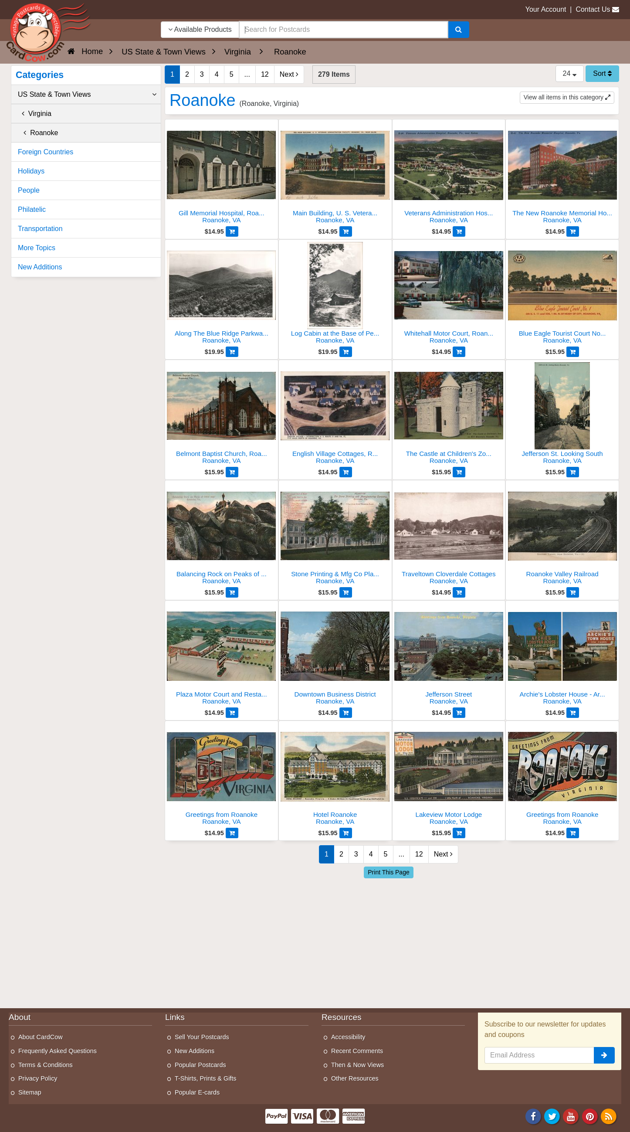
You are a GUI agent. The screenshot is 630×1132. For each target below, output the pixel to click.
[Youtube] (571, 1116)
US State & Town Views (87, 94)
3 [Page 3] (202, 74)
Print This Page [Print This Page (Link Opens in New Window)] (388, 872)
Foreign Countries (45, 152)
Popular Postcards (200, 1064)
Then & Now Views (357, 1064)
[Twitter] (552, 1116)
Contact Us (593, 9)
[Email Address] (539, 1055)
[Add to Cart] (232, 231)
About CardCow (40, 1036)
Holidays (31, 171)
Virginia (34, 113)
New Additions (40, 267)
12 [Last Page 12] (265, 74)
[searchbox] (343, 29)
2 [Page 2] (187, 74)
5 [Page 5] (232, 74)
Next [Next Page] (289, 74)
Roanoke (38, 132)
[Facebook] (533, 1116)
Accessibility (348, 1036)
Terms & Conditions (45, 1064)
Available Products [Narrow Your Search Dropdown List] (200, 29)
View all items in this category (567, 97)
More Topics (36, 248)
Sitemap (29, 1092)
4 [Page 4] (217, 74)
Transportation (40, 228)
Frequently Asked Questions (57, 1050)
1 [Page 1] (172, 74)
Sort (602, 73)
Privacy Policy (38, 1078)
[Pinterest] (590, 1116)
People (29, 190)
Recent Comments (357, 1050)
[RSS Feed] (609, 1116)
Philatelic (32, 209)
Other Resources (355, 1078)
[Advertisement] (392, 941)
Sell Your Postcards (202, 1036)
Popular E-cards (197, 1092)
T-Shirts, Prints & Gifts (206, 1078)
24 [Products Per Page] (569, 73)
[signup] (604, 1055)
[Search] (458, 29)
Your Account (545, 9)
